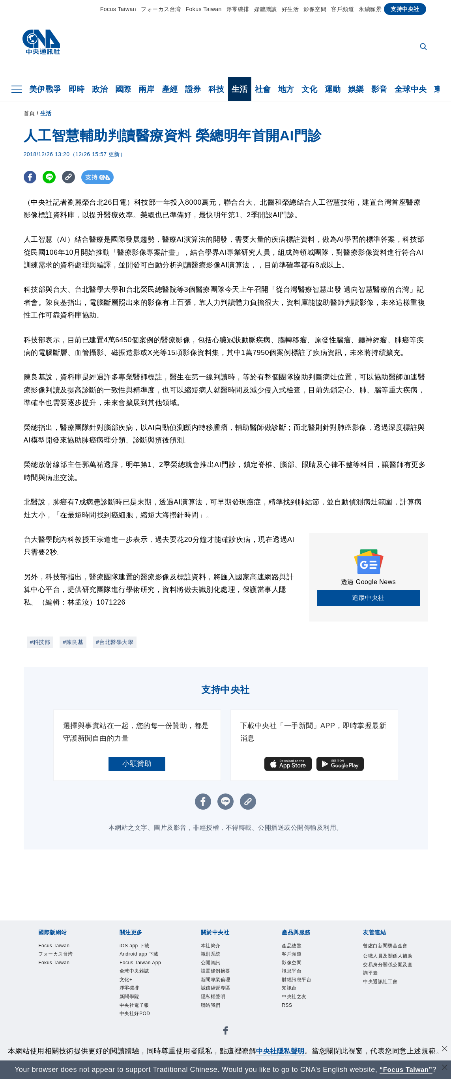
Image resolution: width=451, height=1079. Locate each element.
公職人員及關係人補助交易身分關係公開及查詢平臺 (387, 983)
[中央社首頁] (41, 44)
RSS (289, 1020)
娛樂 (356, 89)
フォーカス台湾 (161, 9)
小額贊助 (137, 763)
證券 (193, 89)
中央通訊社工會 (387, 1010)
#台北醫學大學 (114, 642)
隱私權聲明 (218, 1010)
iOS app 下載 (141, 947)
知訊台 (292, 999)
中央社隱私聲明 (280, 1051)
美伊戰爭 (45, 89)
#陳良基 (73, 642)
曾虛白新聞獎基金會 (387, 952)
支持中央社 (405, 9)
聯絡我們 (214, 1020)
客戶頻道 (342, 9)
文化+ (129, 1010)
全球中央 (411, 89)
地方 (286, 89)
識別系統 (214, 957)
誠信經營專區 (221, 999)
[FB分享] (30, 177)
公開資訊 (214, 968)
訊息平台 (295, 978)
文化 (309, 89)
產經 (170, 89)
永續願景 (370, 9)
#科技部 (40, 642)
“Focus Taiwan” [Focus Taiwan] (406, 1069)
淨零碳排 (237, 9)
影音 (379, 89)
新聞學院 (133, 1030)
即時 (77, 89)
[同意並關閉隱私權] (444, 1050)
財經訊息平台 (302, 989)
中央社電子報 (140, 1041)
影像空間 (314, 9)
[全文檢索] (424, 47)
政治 (100, 89)
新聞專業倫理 (221, 989)
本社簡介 (214, 947)
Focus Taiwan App (142, 983)
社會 (263, 89)
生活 (240, 89)
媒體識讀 (265, 9)
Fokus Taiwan (204, 9)
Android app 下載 (144, 962)
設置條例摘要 (221, 978)
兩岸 (146, 89)
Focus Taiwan (118, 9)
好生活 (290, 9)
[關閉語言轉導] (444, 1068)
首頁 (29, 113)
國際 (123, 89)
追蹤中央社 (368, 597)
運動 (333, 89)
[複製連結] (71, 177)
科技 (216, 89)
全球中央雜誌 (140, 999)
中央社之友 (299, 1010)
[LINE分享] (51, 177)
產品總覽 (295, 947)
